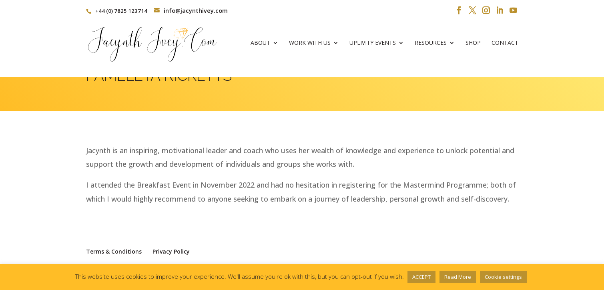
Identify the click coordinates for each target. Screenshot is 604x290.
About (260, 46)
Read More (457, 276)
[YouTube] (513, 11)
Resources (431, 46)
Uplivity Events (372, 46)
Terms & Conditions (114, 251)
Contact (505, 46)
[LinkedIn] (500, 11)
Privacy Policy (171, 251)
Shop (473, 46)
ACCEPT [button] (421, 276)
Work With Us (310, 46)
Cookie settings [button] (503, 276)
